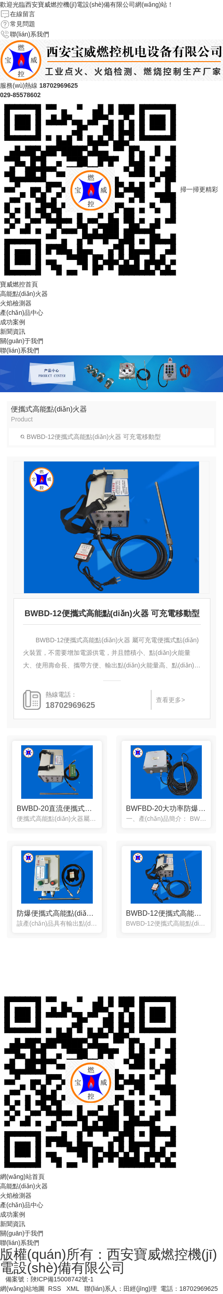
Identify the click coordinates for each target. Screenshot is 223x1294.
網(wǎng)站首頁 (22, 1176)
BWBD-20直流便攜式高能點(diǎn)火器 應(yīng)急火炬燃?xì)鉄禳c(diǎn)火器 (57, 808)
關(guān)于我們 (21, 341)
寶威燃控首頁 (19, 284)
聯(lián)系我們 (29, 34)
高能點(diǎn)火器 (24, 293)
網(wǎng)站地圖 (22, 1288)
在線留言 (22, 14)
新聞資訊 (12, 331)
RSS (55, 1288)
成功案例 (12, 322)
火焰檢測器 (16, 303)
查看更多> (170, 699)
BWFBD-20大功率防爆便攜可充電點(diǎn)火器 (166, 808)
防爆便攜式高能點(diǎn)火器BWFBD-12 (57, 913)
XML (73, 1288)
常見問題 (22, 23)
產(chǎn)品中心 (21, 312)
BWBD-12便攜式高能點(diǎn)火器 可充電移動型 (90, 436)
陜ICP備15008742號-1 (62, 1279)
